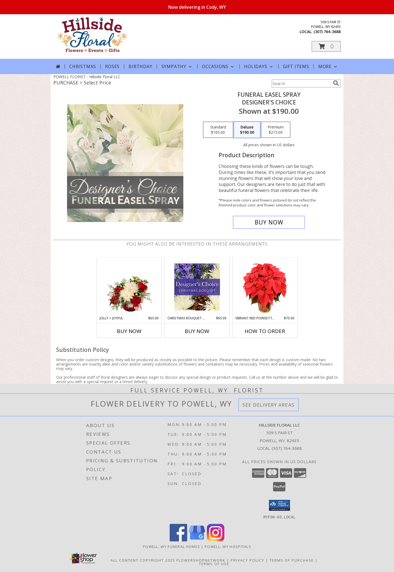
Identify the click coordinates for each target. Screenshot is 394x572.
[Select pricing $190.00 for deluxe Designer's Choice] (247, 130)
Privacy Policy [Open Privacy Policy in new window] (247, 560)
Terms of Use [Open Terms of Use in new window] (214, 563)
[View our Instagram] (215, 539)
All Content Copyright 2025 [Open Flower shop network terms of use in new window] (143, 560)
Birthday (140, 66)
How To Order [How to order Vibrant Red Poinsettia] (265, 331)
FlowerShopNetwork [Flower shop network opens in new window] (200, 560)
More (328, 66)
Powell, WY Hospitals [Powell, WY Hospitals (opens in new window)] (228, 546)
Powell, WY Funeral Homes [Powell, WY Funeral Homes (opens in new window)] (171, 546)
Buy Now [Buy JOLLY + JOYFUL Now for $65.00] (129, 331)
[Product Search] (301, 83)
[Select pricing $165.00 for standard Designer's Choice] (218, 130)
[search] (336, 83)
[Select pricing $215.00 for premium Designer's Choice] (275, 130)
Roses (112, 66)
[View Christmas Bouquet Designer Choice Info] (197, 287)
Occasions (218, 66)
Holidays (259, 66)
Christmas (82, 66)
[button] (326, 46)
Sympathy (177, 66)
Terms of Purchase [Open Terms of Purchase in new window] (292, 560)
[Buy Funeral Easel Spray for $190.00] (269, 222)
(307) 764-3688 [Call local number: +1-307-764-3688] (327, 31)
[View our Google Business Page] (197, 539)
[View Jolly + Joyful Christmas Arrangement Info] (129, 286)
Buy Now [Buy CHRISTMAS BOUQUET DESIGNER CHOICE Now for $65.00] (197, 331)
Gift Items (296, 66)
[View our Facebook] (178, 539)
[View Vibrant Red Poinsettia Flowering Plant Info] (265, 287)
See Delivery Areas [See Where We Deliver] (268, 405)
